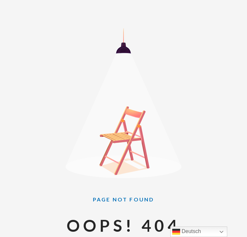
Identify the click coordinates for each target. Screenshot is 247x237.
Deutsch (186, 232)
